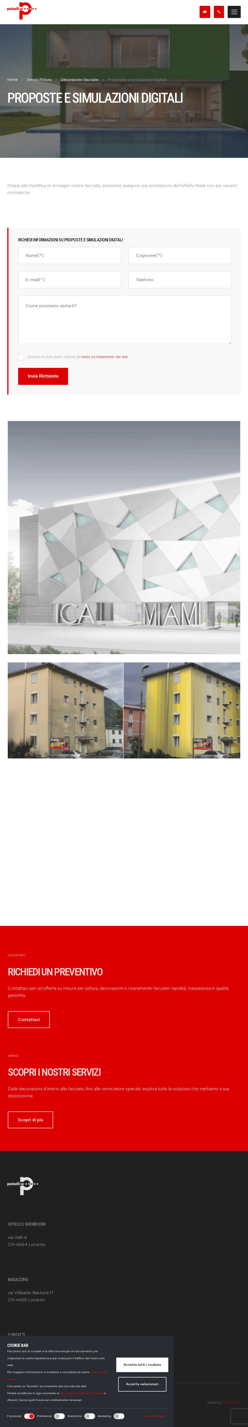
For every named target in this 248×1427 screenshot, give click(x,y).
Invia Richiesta (43, 376)
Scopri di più (32, 1126)
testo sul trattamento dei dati (105, 357)
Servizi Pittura (39, 79)
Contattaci (30, 1026)
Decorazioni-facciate (79, 79)
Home (12, 79)
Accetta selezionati (142, 1384)
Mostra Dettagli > (154, 1416)
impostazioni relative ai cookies (81, 1393)
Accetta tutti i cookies (142, 1365)
